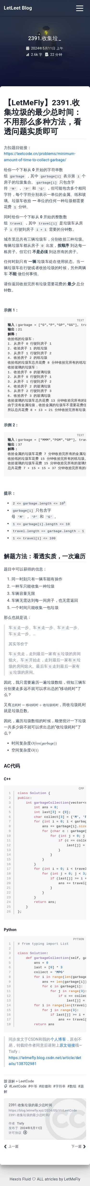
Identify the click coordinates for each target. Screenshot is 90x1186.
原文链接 (67, 1045)
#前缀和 (45, 1086)
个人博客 (58, 1039)
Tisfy (20, 1123)
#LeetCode (17, 1086)
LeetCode (26, 1081)
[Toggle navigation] (79, 8)
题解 (11, 1081)
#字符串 (59, 1086)
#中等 (32, 1086)
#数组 (72, 1086)
